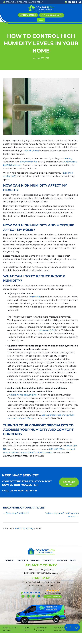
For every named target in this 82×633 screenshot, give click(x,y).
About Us (62, 560)
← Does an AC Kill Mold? (16, 513)
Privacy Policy (27, 629)
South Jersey (32, 150)
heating (68, 158)
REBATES (23, 2)
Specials (35, 560)
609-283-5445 (74, 2)
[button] (51, 15)
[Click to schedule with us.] (69, 627)
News (72, 560)
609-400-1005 (56, 449)
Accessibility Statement (41, 629)
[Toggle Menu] (41, 20)
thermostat (35, 296)
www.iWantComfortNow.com (36, 452)
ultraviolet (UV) (47, 330)
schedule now (69, 482)
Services (10, 560)
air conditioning (28, 161)
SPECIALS (10, 2)
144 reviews (56, 593)
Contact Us (48, 560)
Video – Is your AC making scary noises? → (62, 515)
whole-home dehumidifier (23, 395)
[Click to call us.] (76, 627)
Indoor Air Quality (24, 528)
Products (22, 560)
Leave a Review (53, 597)
